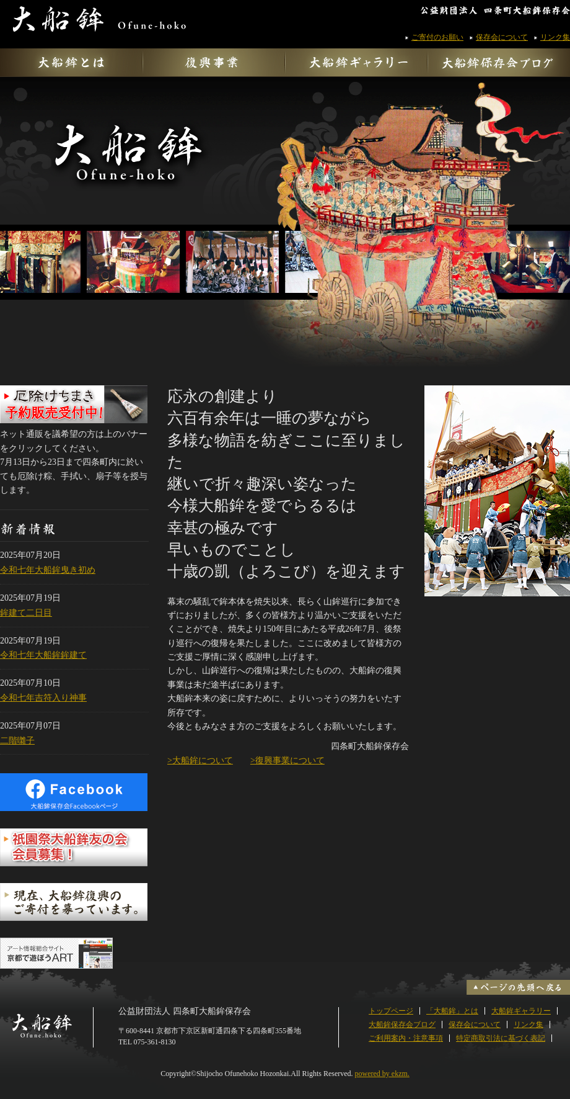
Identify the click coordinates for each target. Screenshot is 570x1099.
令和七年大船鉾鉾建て (43, 655)
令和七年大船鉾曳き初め (47, 570)
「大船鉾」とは (452, 1011)
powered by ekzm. (382, 1073)
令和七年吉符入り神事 (43, 697)
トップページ (391, 1011)
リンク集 (555, 37)
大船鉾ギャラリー (521, 1011)
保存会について (502, 37)
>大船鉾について (200, 760)
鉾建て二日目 (26, 612)
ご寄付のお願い (437, 37)
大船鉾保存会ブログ (402, 1024)
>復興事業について (287, 760)
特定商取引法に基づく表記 (500, 1038)
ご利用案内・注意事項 (406, 1038)
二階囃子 (17, 740)
